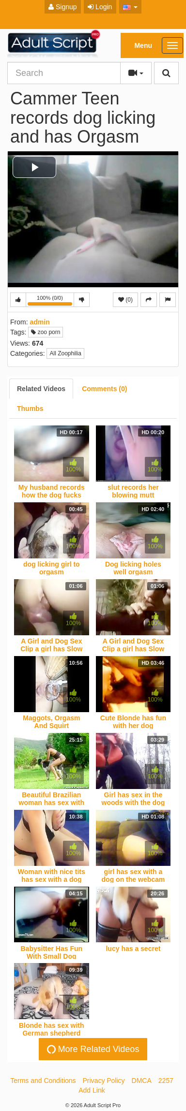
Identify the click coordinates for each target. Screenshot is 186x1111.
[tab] (41, 389)
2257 (165, 1080)
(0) (125, 299)
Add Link (91, 1090)
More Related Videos (92, 1049)
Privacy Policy (103, 1080)
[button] (130, 7)
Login (100, 7)
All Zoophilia (65, 353)
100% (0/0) (51, 301)
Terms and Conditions (43, 1080)
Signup (62, 7)
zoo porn (45, 332)
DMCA (142, 1080)
